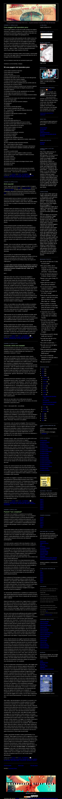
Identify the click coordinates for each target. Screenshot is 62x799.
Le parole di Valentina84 (45, 451)
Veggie (49, 89)
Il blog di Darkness (44, 647)
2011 (43, 414)
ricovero (27, 176)
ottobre (45, 381)
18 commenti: (25, 757)
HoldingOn (42, 667)
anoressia (12, 175)
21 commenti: (25, 500)
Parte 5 (42, 505)
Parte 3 (42, 502)
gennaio (45, 411)
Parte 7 (42, 509)
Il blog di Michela (44, 630)
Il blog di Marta (43, 640)
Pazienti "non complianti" (13, 512)
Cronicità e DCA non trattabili (14, 345)
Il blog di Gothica (44, 644)
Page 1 (41, 520)
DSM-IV (31, 759)
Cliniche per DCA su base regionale (48, 557)
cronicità (6, 503)
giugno (44, 390)
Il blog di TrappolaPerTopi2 (46, 632)
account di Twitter (26, 188)
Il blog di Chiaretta (44, 621)
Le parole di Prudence (45, 460)
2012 (43, 375)
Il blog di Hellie (43, 638)
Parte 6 (42, 507)
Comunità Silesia (44, 551)
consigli (6, 176)
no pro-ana (18, 176)
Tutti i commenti (45, 37)
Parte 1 (42, 499)
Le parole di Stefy (44, 468)
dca (10, 176)
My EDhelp (42, 664)
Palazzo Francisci (44, 543)
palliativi (27, 503)
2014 (43, 371)
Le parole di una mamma (46, 466)
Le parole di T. (43, 444)
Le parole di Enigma (45, 464)
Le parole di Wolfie (44, 459)
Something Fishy (44, 662)
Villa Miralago (43, 549)
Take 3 (41, 575)
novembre (45, 379)
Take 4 (41, 577)
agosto (44, 386)
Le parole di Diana (44, 457)
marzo (44, 407)
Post (42, 34)
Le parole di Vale (44, 449)
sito (19, 188)
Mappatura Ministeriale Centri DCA (48, 559)
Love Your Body (44, 665)
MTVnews (42, 135)
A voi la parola (43, 440)
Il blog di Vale (43, 642)
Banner (42, 519)
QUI (5, 193)
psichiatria (23, 760)
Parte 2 (42, 501)
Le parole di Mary (44, 445)
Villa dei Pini (43, 541)
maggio (45, 392)
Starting (42, 517)
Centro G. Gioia (43, 554)
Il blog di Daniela (44, 623)
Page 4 (41, 525)
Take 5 (41, 578)
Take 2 (41, 574)
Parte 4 (42, 504)
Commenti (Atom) (13, 768)
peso (23, 176)
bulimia (25, 175)
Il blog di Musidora (44, 629)
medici (35, 759)
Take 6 (41, 580)
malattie (14, 503)
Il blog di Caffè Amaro (45, 634)
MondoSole (42, 546)
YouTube (42, 144)
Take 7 (41, 582)
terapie (34, 760)
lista (13, 176)
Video (41, 526)
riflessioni (7, 504)
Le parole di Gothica (45, 470)
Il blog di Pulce (43, 627)
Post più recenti (7, 765)
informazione (13, 338)
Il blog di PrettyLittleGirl (45, 625)
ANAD (41, 661)
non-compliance (15, 760)
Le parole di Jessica (45, 442)
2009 (43, 418)
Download (44, 433)
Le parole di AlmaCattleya (46, 462)
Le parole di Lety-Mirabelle (46, 447)
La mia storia (43, 129)
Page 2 (41, 522)
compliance (30, 502)
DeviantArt (42, 142)
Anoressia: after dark (31, 7)
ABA (41, 544)
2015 (43, 369)
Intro (41, 570)
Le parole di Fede (44, 453)
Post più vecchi (34, 765)
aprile (44, 394)
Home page (21, 765)
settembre (45, 383)
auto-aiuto (19, 175)
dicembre (45, 377)
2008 (43, 420)
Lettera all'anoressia (45, 132)
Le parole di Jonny (44, 455)
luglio (44, 388)
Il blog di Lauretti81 (44, 645)
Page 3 (41, 523)
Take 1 (41, 572)
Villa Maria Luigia (44, 552)
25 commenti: (25, 174)
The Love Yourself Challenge (47, 669)
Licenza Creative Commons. (48, 614)
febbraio (45, 409)
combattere (30, 175)
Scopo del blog (43, 127)
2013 (43, 373)
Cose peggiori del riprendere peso (16, 27)
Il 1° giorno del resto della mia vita (48, 134)
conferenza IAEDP (25, 337)
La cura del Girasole (45, 548)
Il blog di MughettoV (45, 636)
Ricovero (42, 131)
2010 (43, 416)
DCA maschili (9, 184)
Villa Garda (42, 556)
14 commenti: (25, 335)
